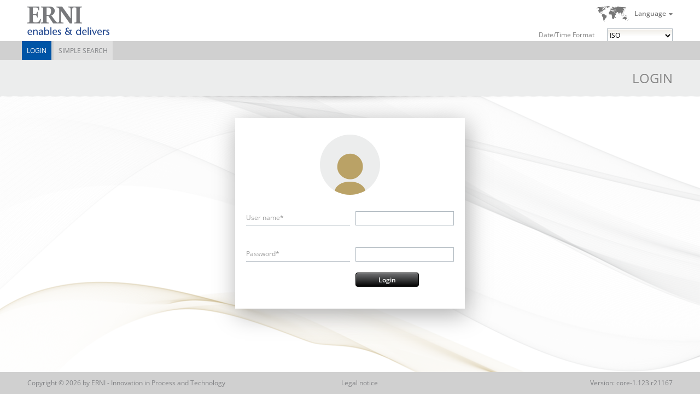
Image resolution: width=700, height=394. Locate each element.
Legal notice (359, 382)
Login (36, 50)
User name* (265, 217)
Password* (262, 253)
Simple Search (83, 50)
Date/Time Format (566, 34)
